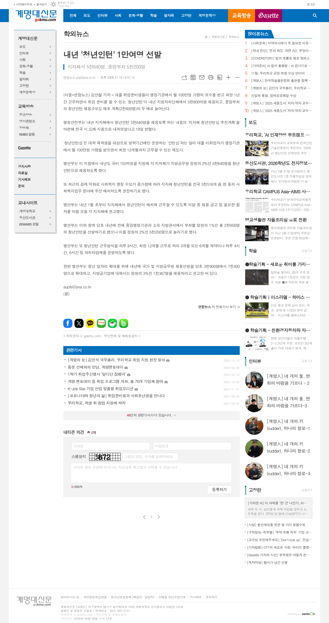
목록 (193, 77)
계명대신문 (27, 38)
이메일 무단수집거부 (172, 597)
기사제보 (24, 180)
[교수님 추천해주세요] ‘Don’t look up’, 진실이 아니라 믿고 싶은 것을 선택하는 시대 (279, 539)
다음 (159, 517)
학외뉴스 (234, 37)
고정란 (186, 15)
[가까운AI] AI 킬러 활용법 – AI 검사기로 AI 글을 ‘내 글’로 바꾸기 (281, 66)
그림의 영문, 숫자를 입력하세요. (149, 456)
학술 (153, 15)
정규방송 (25, 115)
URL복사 (184, 77)
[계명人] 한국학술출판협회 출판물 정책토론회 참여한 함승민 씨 (281, 80)
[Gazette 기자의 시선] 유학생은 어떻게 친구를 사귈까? (279, 554)
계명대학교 (27, 211)
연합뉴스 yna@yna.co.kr (79, 77)
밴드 (123, 323)
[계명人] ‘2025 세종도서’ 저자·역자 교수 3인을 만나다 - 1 (281, 111)
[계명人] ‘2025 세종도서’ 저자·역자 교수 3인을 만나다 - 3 (281, 103)
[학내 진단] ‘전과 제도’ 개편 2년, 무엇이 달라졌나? (281, 51)
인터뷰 (102, 15)
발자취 (169, 15)
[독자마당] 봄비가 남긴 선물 (267, 562)
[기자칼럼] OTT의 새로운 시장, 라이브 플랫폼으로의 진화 (279, 547)
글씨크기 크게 (228, 77)
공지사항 (24, 167)
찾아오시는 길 (70, 597)
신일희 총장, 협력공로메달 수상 (273, 96)
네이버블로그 (101, 323)
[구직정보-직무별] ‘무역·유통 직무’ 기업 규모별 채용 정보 (279, 532)
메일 (201, 77)
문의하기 (211, 597)
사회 (117, 15)
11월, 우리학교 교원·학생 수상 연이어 (278, 73)
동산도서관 (27, 218)
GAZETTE (268, 15)
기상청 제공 (63, 6)
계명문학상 (206, 15)
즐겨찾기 (41, 4)
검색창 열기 (315, 15)
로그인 (311, 4)
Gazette (24, 147)
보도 (86, 15)
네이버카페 (112, 323)
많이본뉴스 (258, 34)
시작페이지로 (24, 4)
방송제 (24, 128)
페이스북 (67, 323)
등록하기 (219, 489)
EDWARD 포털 (29, 224)
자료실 (23, 173)
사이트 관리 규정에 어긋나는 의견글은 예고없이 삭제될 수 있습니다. (125, 467)
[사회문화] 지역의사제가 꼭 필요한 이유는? (281, 43)
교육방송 (241, 15)
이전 (144, 517)
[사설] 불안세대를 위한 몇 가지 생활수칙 (276, 524)
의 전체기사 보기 (217, 306)
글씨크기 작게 (237, 77)
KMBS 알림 (27, 134)
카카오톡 (90, 323)
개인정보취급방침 (95, 597)
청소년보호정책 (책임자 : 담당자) (132, 597)
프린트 (210, 77)
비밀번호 (162, 446)
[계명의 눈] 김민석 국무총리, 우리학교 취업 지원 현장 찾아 (281, 88)
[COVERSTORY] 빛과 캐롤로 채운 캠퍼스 (280, 58)
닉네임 (78, 446)
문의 (21, 186)
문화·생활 (135, 15)
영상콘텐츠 (27, 121)
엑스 (79, 323)
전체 (73, 15)
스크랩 (219, 77)
